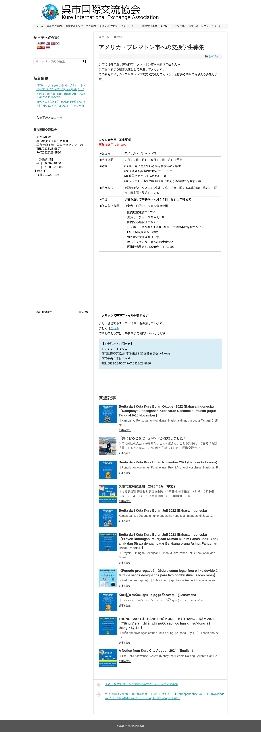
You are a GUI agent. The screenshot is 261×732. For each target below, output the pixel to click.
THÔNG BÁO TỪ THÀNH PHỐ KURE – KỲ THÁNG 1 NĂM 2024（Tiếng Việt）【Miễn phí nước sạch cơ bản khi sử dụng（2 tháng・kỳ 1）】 (166, 623)
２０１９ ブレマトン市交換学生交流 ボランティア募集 (137, 685)
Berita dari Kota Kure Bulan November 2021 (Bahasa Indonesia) (168, 462)
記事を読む (125, 430)
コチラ (58, 117)
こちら (114, 328)
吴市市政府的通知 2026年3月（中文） (148, 486)
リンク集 (180, 26)
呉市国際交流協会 (134, 725)
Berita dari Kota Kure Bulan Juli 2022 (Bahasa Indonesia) (163, 510)
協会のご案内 (54, 26)
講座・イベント (129, 26)
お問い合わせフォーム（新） (204, 26)
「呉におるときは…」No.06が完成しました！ (152, 438)
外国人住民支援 (108, 26)
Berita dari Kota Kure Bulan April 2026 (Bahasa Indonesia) (60, 95)
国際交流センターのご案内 (80, 26)
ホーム (39, 26)
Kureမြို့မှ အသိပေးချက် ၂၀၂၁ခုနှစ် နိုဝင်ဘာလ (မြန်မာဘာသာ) (157, 595)
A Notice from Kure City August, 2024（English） (157, 650)
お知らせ (166, 26)
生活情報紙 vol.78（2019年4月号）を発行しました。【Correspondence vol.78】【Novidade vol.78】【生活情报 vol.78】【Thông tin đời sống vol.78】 (160, 696)
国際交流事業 (149, 26)
